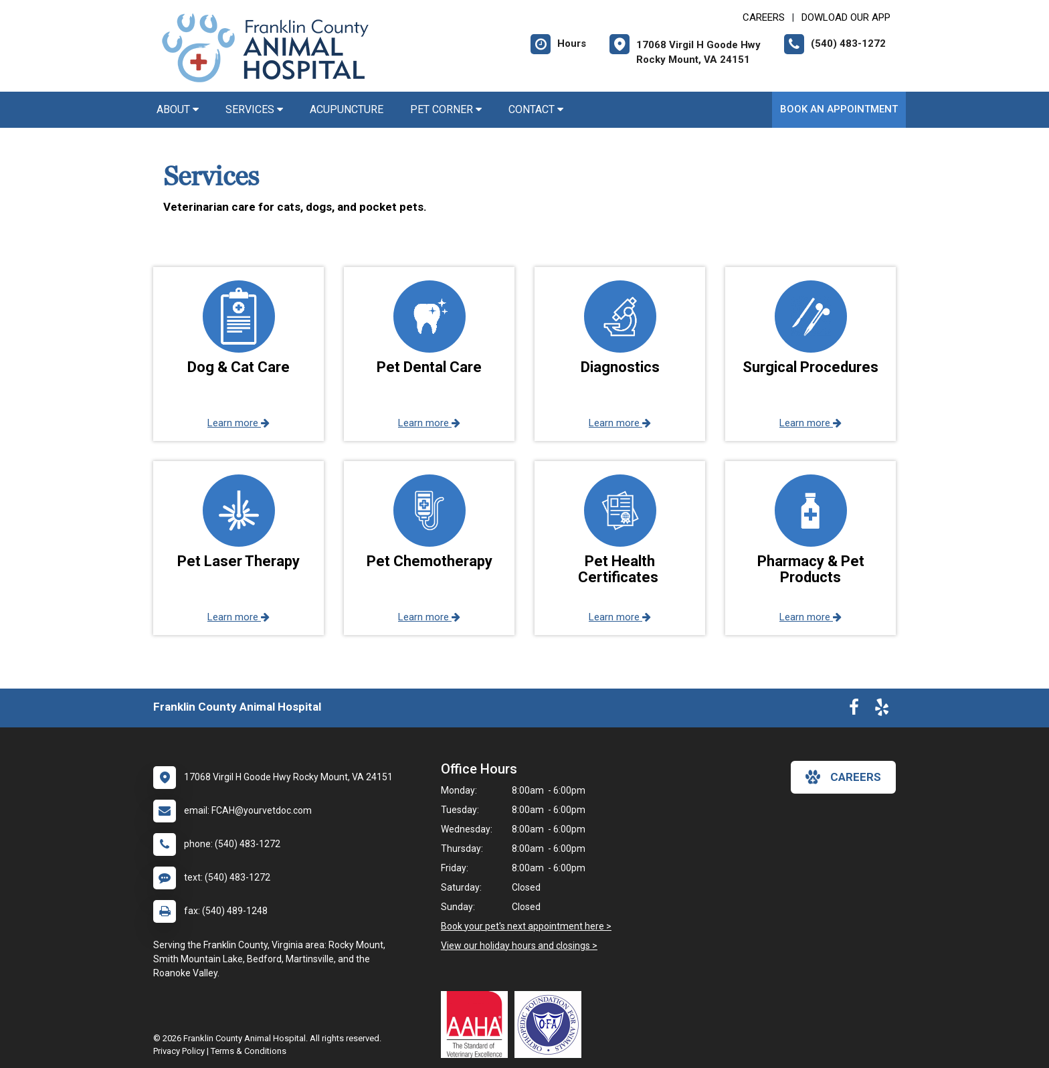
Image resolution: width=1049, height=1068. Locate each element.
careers (843, 777)
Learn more (238, 423)
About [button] (178, 109)
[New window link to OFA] (551, 1024)
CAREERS (764, 17)
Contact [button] (535, 109)
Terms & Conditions (248, 1051)
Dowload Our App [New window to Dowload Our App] (845, 17)
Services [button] (254, 109)
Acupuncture (346, 109)
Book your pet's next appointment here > (526, 926)
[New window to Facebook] (854, 710)
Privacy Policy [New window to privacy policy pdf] (179, 1051)
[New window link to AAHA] (477, 1024)
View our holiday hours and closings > (519, 945)
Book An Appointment (839, 109)
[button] (238, 354)
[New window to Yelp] (882, 710)
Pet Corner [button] (446, 109)
